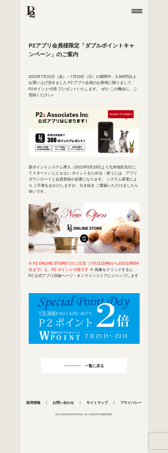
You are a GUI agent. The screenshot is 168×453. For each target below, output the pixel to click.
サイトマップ (97, 403)
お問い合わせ (63, 403)
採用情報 (33, 403)
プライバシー (131, 403)
